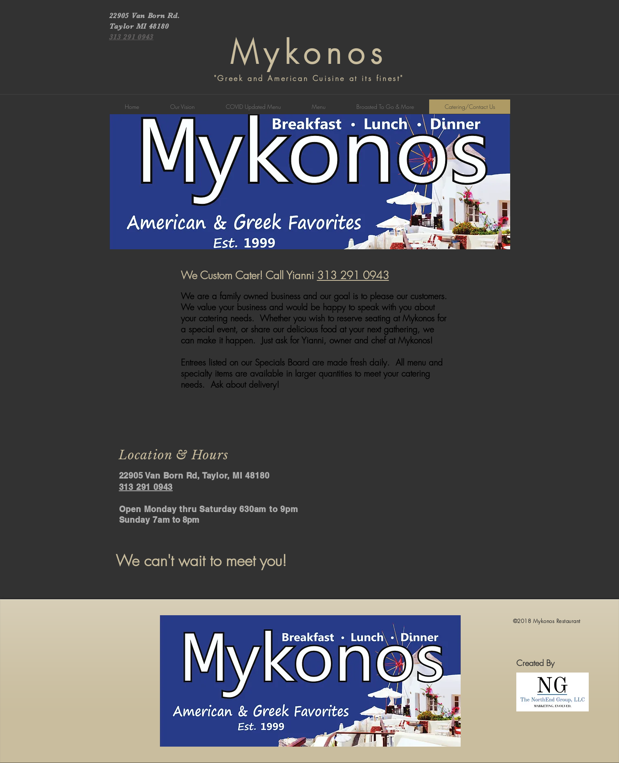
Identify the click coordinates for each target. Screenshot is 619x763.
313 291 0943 (353, 275)
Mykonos (309, 52)
